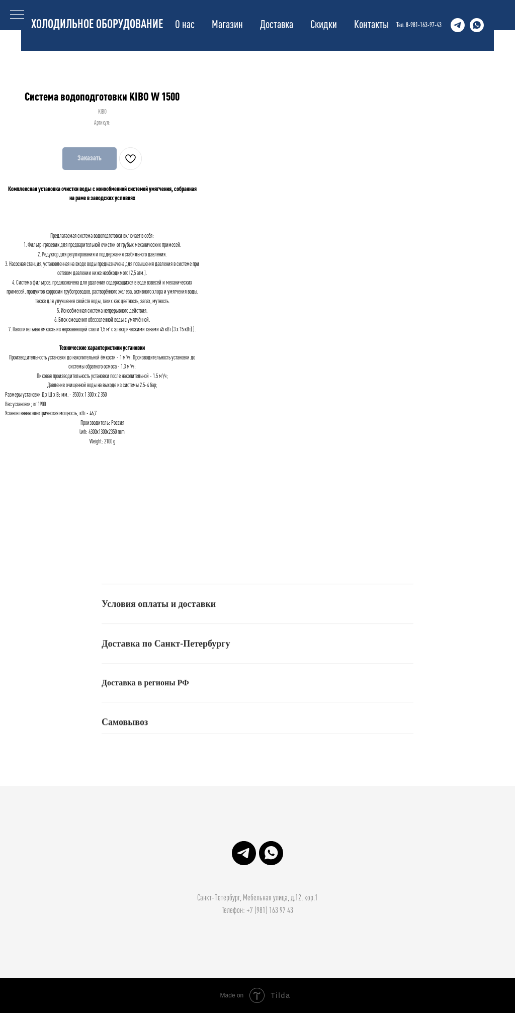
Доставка (276, 25)
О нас (185, 25)
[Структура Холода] (458, 25)
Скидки (323, 25)
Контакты (371, 25)
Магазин (227, 25)
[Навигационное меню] (17, 15)
